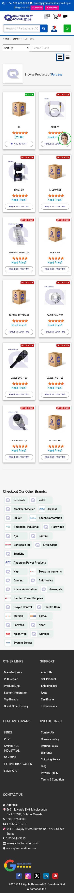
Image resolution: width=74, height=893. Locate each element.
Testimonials (49, 706)
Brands (16, 39)
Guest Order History (16, 706)
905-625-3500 (19, 3)
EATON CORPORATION (18, 764)
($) (5, 3)
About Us (46, 672)
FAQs (44, 692)
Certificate (47, 699)
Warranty (46, 752)
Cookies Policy (50, 739)
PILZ (7, 739)
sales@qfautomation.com (47, 3)
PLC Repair (11, 679)
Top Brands (11, 699)
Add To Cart (18, 144)
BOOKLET (37, 8)
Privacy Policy (49, 772)
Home (6, 39)
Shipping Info (49, 685)
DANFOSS (10, 757)
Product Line (12, 685)
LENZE (8, 732)
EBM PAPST (11, 770)
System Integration (15, 692)
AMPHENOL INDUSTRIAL (12, 748)
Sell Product (48, 679)
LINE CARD (52, 8)
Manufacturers (13, 672)
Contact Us (48, 732)
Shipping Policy (50, 759)
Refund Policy (49, 745)
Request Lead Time (55, 144)
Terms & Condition (52, 779)
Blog (44, 766)
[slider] (20, 132)
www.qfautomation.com (21, 848)
